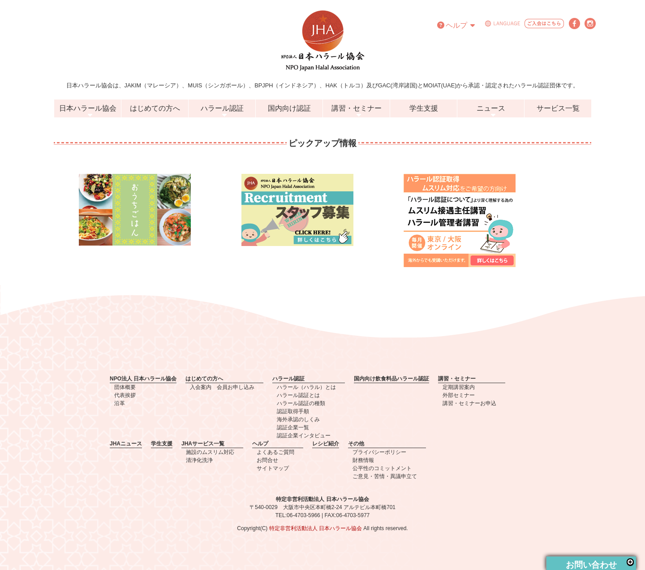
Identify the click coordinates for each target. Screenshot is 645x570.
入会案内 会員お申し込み (222, 387)
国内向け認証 (289, 108)
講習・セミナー (356, 108)
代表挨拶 (125, 395)
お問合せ (267, 460)
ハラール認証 (222, 108)
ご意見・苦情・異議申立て (385, 476)
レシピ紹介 (325, 443)
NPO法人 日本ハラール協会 (143, 379)
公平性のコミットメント (382, 468)
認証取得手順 (293, 411)
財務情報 (363, 460)
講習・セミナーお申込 (469, 403)
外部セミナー (459, 395)
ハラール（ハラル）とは (306, 387)
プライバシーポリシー (379, 452)
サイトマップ (273, 468)
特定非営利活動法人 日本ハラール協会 (315, 528)
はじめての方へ (155, 108)
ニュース (491, 108)
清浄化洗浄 (199, 460)
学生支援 (423, 108)
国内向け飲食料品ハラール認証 (391, 379)
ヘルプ (456, 25)
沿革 (119, 403)
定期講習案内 (459, 387)
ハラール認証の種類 (301, 403)
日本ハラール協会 (87, 108)
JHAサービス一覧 (202, 443)
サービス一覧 (558, 108)
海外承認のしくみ (298, 419)
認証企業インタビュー (304, 435)
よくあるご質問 (275, 452)
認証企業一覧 (293, 427)
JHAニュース (126, 443)
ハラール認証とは (298, 395)
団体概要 (125, 387)
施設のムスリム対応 (210, 452)
